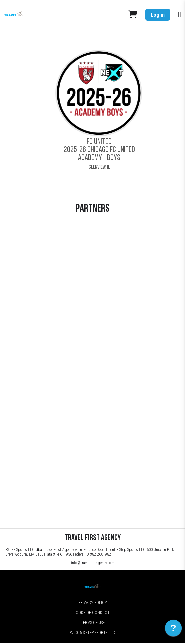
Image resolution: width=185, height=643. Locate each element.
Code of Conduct (93, 612)
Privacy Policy (92, 602)
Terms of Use (93, 622)
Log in (158, 15)
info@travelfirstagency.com (92, 563)
